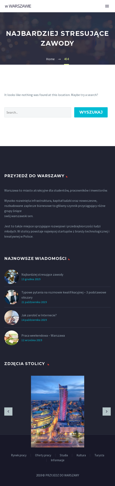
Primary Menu (107, 6)
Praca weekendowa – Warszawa (43, 335)
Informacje (57, 460)
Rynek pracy (19, 455)
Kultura (81, 455)
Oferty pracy (43, 455)
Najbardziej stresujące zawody (42, 274)
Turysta (99, 455)
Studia (64, 455)
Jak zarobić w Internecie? (39, 315)
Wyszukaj (91, 112)
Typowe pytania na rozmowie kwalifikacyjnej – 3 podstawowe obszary (63, 294)
